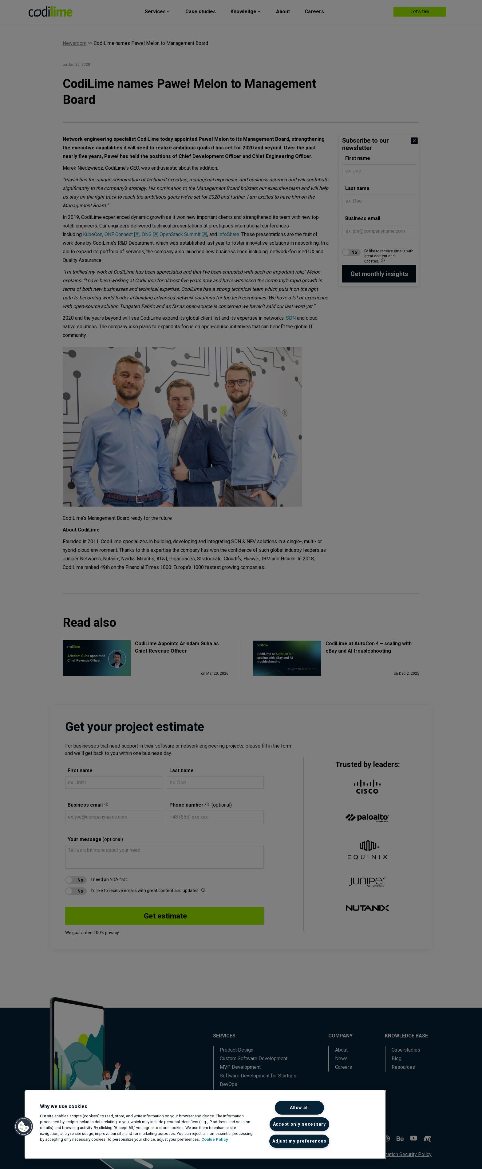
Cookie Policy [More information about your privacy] (214, 1139)
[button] (24, 1126)
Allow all (299, 1107)
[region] (205, 1124)
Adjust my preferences (299, 1141)
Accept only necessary (299, 1124)
